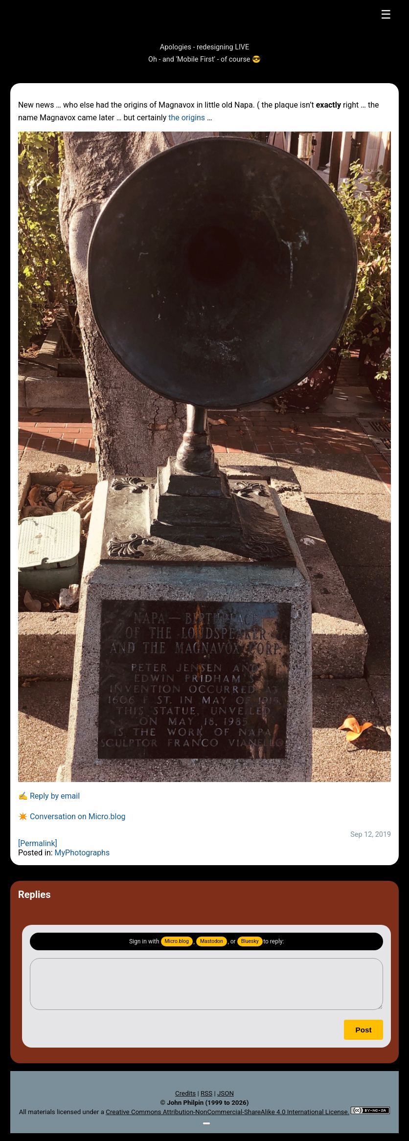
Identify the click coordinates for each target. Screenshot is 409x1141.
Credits (185, 1093)
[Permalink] (37, 843)
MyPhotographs (82, 852)
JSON (225, 1093)
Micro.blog (177, 941)
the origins (186, 117)
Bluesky (250, 941)
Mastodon (211, 941)
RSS (206, 1093)
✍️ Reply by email (49, 796)
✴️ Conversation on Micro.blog (72, 816)
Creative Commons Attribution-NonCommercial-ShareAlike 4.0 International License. (227, 1112)
